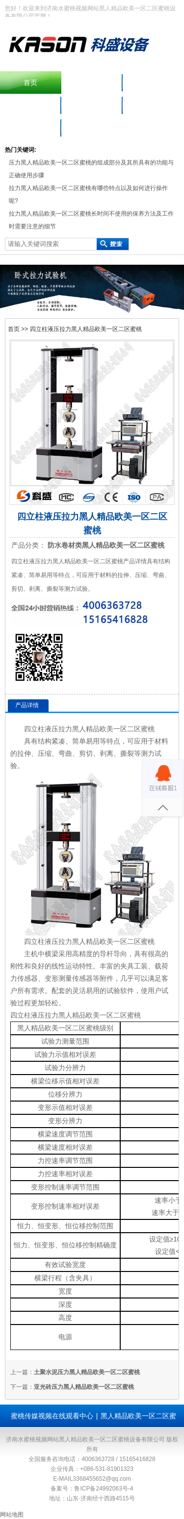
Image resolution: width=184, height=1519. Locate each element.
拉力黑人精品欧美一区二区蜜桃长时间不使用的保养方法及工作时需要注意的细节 (91, 220)
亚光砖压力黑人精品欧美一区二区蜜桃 (84, 1386)
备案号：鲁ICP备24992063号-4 (92, 1488)
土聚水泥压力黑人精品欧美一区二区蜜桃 (87, 1372)
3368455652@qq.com (102, 1478)
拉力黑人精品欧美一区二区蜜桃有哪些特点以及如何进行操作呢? (88, 194)
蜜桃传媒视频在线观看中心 (52, 1416)
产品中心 (153, 82)
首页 (30, 82)
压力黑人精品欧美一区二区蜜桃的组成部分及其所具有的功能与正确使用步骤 (91, 169)
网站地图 (12, 1514)
